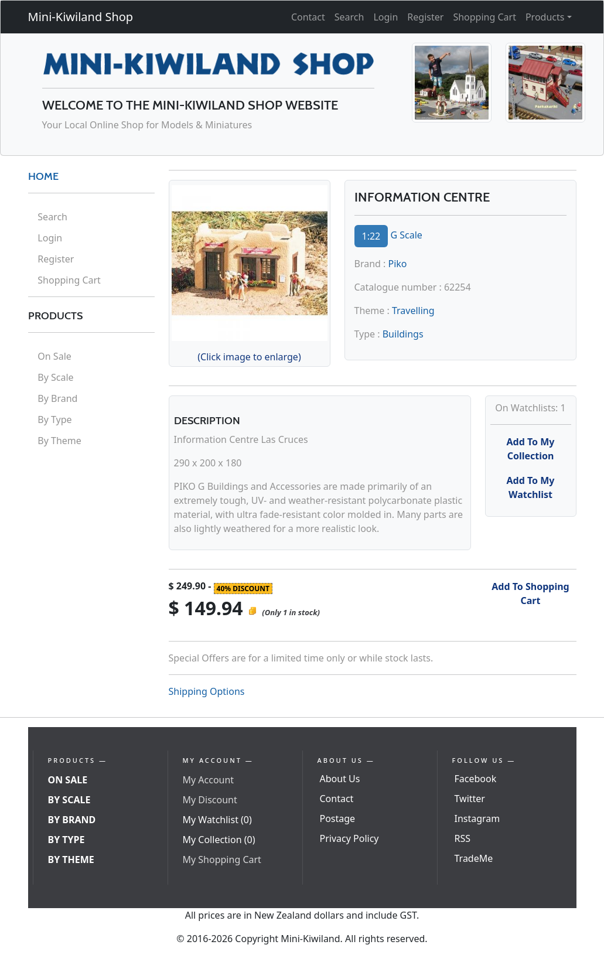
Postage (338, 818)
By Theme (59, 440)
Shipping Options (207, 691)
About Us (340, 778)
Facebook (476, 778)
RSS (463, 838)
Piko (397, 263)
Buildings (403, 334)
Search (349, 17)
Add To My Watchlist (531, 487)
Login (385, 17)
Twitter (470, 798)
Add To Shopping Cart (530, 593)
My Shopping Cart (222, 859)
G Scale (406, 234)
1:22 (371, 236)
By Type (54, 419)
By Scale (55, 377)
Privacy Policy (349, 838)
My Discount (210, 799)
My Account (208, 779)
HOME (43, 176)
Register (425, 17)
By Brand (57, 398)
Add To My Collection (531, 448)
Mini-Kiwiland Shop (81, 17)
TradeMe (474, 858)
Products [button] (545, 17)
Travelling (413, 310)
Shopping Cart (484, 17)
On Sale (54, 356)
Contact (308, 17)
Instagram (477, 818)
